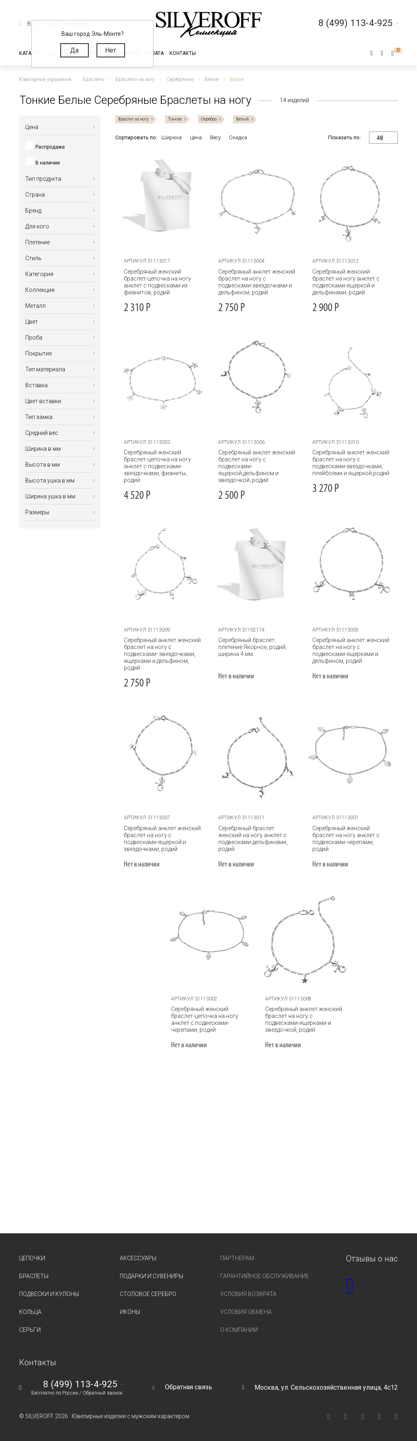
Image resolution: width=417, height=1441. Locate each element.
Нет (110, 50)
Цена (196, 137)
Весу (215, 137)
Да (74, 50)
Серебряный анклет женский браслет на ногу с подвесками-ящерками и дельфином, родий (350, 650)
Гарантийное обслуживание (264, 1276)
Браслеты (33, 1276)
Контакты (182, 53)
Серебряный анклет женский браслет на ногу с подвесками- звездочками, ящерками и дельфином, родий (162, 654)
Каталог (30, 53)
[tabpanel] (257, 201)
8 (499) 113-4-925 (80, 1384)
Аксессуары (138, 1258)
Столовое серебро (148, 1294)
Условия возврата (248, 1294)
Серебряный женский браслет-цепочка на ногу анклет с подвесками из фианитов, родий (157, 282)
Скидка (238, 137)
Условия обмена (246, 1312)
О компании (239, 1330)
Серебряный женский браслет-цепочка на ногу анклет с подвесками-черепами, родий (204, 1019)
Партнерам (237, 1258)
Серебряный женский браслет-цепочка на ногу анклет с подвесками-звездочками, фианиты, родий (157, 466)
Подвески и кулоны (49, 1294)
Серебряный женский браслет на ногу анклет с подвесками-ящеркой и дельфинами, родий (346, 282)
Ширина (171, 137)
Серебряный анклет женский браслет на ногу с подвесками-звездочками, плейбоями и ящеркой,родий (350, 462)
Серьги (30, 1330)
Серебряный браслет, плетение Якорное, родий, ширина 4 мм (252, 647)
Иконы (130, 1312)
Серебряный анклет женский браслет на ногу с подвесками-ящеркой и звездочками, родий (162, 838)
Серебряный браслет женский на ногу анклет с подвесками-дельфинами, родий (253, 838)
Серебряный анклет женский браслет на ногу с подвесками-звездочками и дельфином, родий (256, 282)
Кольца (30, 1312)
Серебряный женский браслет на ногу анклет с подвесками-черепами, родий (346, 838)
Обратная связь (188, 1387)
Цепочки (32, 1258)
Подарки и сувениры (151, 1276)
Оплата (154, 53)
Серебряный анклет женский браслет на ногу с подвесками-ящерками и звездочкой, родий (303, 1019)
